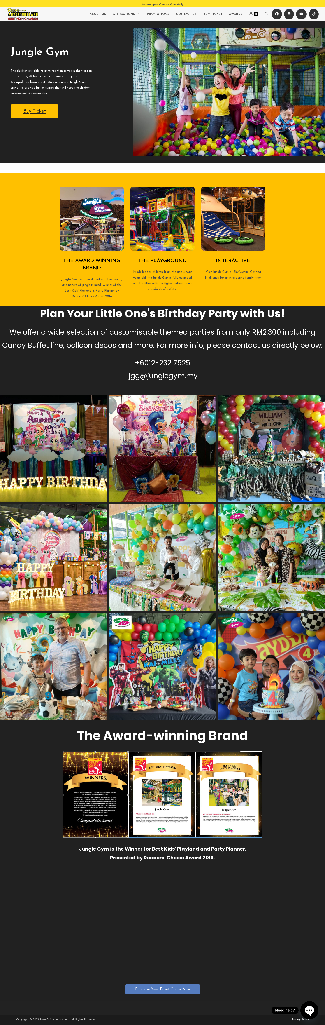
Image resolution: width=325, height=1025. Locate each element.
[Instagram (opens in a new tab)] (289, 14)
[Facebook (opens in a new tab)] (277, 14)
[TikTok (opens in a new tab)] (314, 14)
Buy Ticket (34, 111)
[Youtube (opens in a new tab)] (301, 14)
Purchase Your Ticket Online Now (162, 989)
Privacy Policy (300, 1019)
